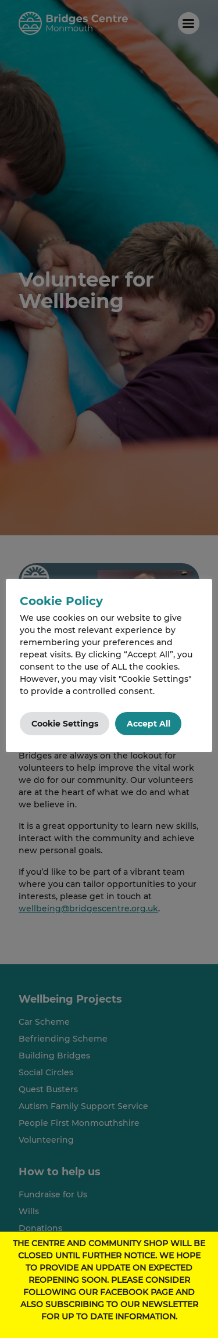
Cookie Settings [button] (64, 723)
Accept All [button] (148, 723)
